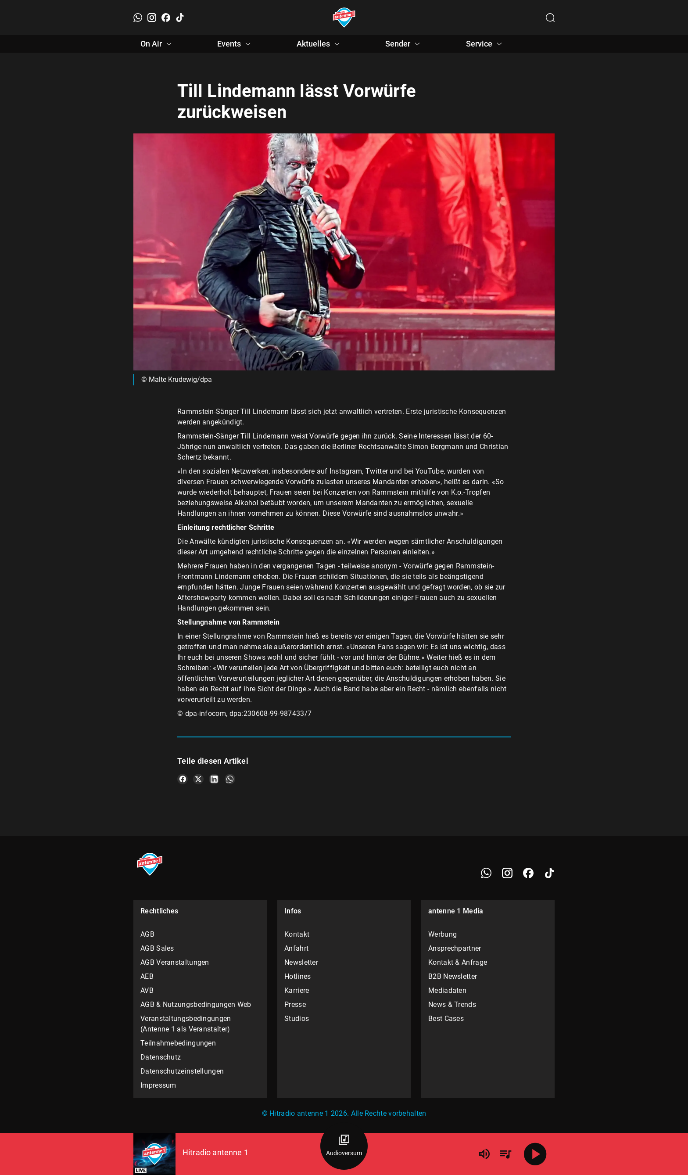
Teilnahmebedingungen (178, 1043)
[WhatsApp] (137, 17)
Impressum (158, 1085)
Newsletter (301, 962)
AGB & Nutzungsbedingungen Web (195, 1004)
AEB (147, 976)
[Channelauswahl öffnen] (550, 18)
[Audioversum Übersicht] (344, 1146)
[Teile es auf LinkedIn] (214, 779)
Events (235, 44)
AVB (147, 990)
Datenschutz (160, 1057)
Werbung (442, 934)
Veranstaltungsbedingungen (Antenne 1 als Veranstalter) (185, 1023)
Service (485, 44)
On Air (157, 44)
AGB (147, 934)
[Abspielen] (535, 1154)
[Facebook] (165, 17)
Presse (295, 1004)
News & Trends (452, 1004)
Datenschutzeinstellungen (182, 1071)
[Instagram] (151, 17)
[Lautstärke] (484, 1154)
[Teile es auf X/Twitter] (198, 779)
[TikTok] (180, 17)
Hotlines (297, 976)
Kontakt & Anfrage (457, 962)
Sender (404, 44)
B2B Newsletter (452, 976)
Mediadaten (447, 990)
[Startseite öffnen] (344, 17)
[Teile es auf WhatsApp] (230, 779)
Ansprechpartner (454, 948)
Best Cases (446, 1018)
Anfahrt (296, 948)
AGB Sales (157, 948)
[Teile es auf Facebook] (182, 779)
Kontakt (296, 934)
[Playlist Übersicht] (505, 1154)
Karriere (296, 990)
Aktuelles (319, 44)
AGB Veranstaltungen (174, 962)
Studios (296, 1018)
